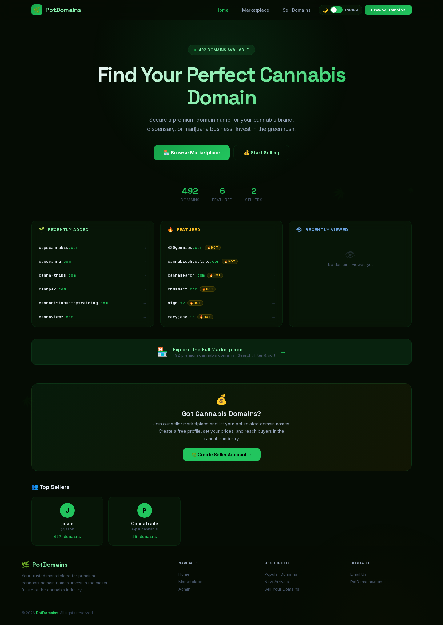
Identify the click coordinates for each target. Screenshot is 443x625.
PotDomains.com (366, 581)
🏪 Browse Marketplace (192, 153)
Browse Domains (388, 9)
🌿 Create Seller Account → (221, 454)
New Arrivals (277, 581)
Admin (184, 588)
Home (222, 10)
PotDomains (56, 9)
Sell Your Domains (282, 588)
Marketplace (255, 10)
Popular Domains (281, 574)
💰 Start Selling (261, 153)
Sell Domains (297, 10)
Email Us (358, 574)
